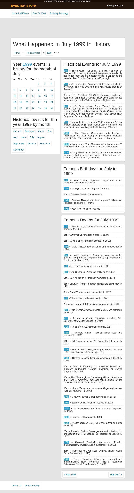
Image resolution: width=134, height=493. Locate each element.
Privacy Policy (32, 485)
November (45, 143)
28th (66, 459)
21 (33, 102)
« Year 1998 (70, 474)
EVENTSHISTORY (24, 5)
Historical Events (20, 13)
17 (52, 96)
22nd (66, 408)
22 (39, 102)
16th (66, 358)
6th (65, 106)
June (23, 137)
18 (14, 102)
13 (27, 96)
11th (66, 327)
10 (52, 90)
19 (21, 102)
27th (66, 152)
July (32, 137)
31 (52, 108)
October (32, 143)
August (40, 137)
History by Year (115, 5)
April (50, 131)
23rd (66, 144)
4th (65, 180)
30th (66, 209)
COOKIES (86, 1)
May (15, 137)
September (18, 143)
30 (45, 108)
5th (65, 84)
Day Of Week (39, 13)
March (41, 131)
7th (65, 298)
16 (45, 96)
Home (17, 53)
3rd (65, 255)
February (29, 131)
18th (66, 397)
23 (45, 102)
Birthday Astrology (59, 13)
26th (66, 423)
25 (14, 108)
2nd (66, 247)
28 (33, 108)
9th (65, 122)
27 (27, 108)
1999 (49, 53)
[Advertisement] (67, 28)
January (17, 131)
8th (65, 310)
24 (52, 102)
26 (21, 108)
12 (21, 96)
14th (66, 188)
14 (33, 96)
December (18, 150)
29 (39, 108)
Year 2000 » (116, 474)
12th (66, 333)
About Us (17, 485)
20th (66, 133)
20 (27, 102)
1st (65, 71)
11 (14, 96)
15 (39, 96)
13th (66, 349)
